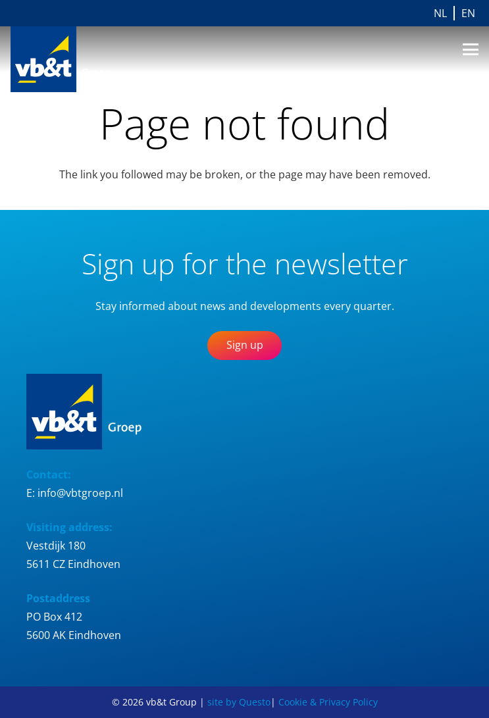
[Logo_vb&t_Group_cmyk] (72, 59)
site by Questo (238, 702)
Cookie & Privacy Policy (328, 702)
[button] (470, 49)
